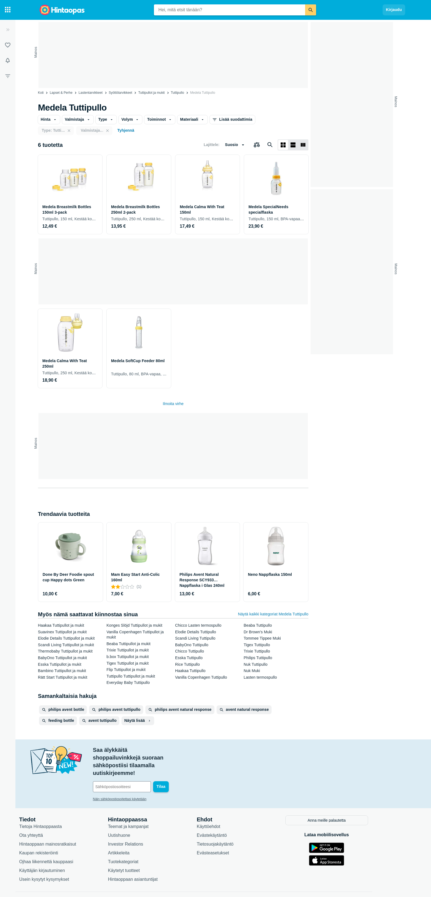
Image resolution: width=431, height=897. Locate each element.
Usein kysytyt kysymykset (66, 859)
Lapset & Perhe (61, 93)
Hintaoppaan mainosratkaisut (69, 824)
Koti (41, 93)
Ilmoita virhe (173, 403)
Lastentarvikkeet (91, 93)
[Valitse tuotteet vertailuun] (256, 145)
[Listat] (7, 45)
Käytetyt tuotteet (146, 851)
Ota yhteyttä (53, 815)
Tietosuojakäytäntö (237, 824)
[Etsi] (310, 9)
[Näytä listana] (293, 145)
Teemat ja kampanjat (150, 807)
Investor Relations (147, 824)
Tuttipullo (177, 93)
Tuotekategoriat (145, 842)
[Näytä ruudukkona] (283, 145)
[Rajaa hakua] (7, 75)
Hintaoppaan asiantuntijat (155, 859)
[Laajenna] (7, 29)
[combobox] (229, 9)
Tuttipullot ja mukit (151, 93)
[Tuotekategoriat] (7, 10)
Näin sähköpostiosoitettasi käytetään (141, 776)
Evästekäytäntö (234, 815)
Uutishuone (141, 815)
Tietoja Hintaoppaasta (62, 807)
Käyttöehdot (230, 807)
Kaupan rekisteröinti (60, 833)
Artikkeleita (140, 833)
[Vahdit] (7, 60)
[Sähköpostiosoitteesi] (152, 763)
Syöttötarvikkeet (120, 93)
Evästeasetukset (235, 833)
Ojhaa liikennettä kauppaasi (68, 842)
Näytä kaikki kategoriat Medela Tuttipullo (273, 614)
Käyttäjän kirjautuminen (64, 851)
